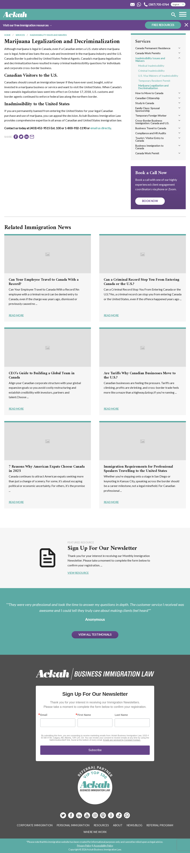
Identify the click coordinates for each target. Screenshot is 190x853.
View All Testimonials (95, 634)
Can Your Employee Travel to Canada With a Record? (43, 282)
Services (20, 35)
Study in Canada (144, 103)
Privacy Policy (84, 845)
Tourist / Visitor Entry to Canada (149, 139)
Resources (101, 825)
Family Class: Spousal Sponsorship (147, 109)
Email (43, 715)
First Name (84, 715)
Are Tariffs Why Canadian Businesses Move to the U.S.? (140, 375)
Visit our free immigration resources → (27, 25)
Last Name (121, 715)
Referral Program (159, 825)
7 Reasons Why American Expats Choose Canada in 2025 (47, 469)
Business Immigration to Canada (149, 147)
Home (7, 35)
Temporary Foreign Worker (150, 115)
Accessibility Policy (103, 845)
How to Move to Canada (149, 93)
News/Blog (134, 825)
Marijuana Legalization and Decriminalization (153, 87)
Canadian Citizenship (147, 98)
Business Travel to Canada (150, 128)
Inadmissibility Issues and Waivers (48, 35)
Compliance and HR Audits (150, 133)
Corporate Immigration (35, 825)
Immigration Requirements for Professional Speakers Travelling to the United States (138, 469)
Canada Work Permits (147, 53)
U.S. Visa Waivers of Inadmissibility (158, 75)
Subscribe (94, 750)
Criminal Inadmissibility (151, 70)
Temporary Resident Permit (154, 80)
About (117, 825)
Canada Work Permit (147, 153)
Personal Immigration (73, 825)
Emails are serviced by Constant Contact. (122, 740)
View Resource (78, 572)
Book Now (150, 201)
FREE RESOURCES (163, 25)
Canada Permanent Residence (152, 48)
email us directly (100, 128)
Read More (16, 315)
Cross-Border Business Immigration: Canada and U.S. (152, 122)
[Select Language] (178, 4)
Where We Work (95, 832)
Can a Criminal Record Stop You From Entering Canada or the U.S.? (141, 282)
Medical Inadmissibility (151, 65)
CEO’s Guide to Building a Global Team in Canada (42, 375)
